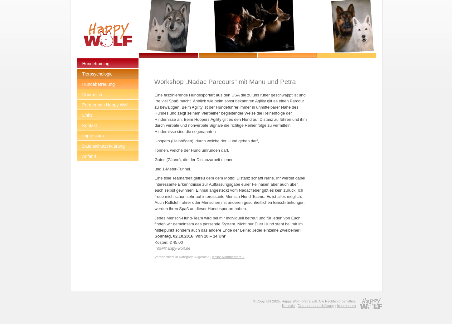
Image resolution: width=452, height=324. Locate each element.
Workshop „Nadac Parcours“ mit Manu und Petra (225, 81)
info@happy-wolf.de (173, 248)
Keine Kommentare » (228, 257)
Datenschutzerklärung (316, 306)
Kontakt (288, 306)
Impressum (346, 306)
